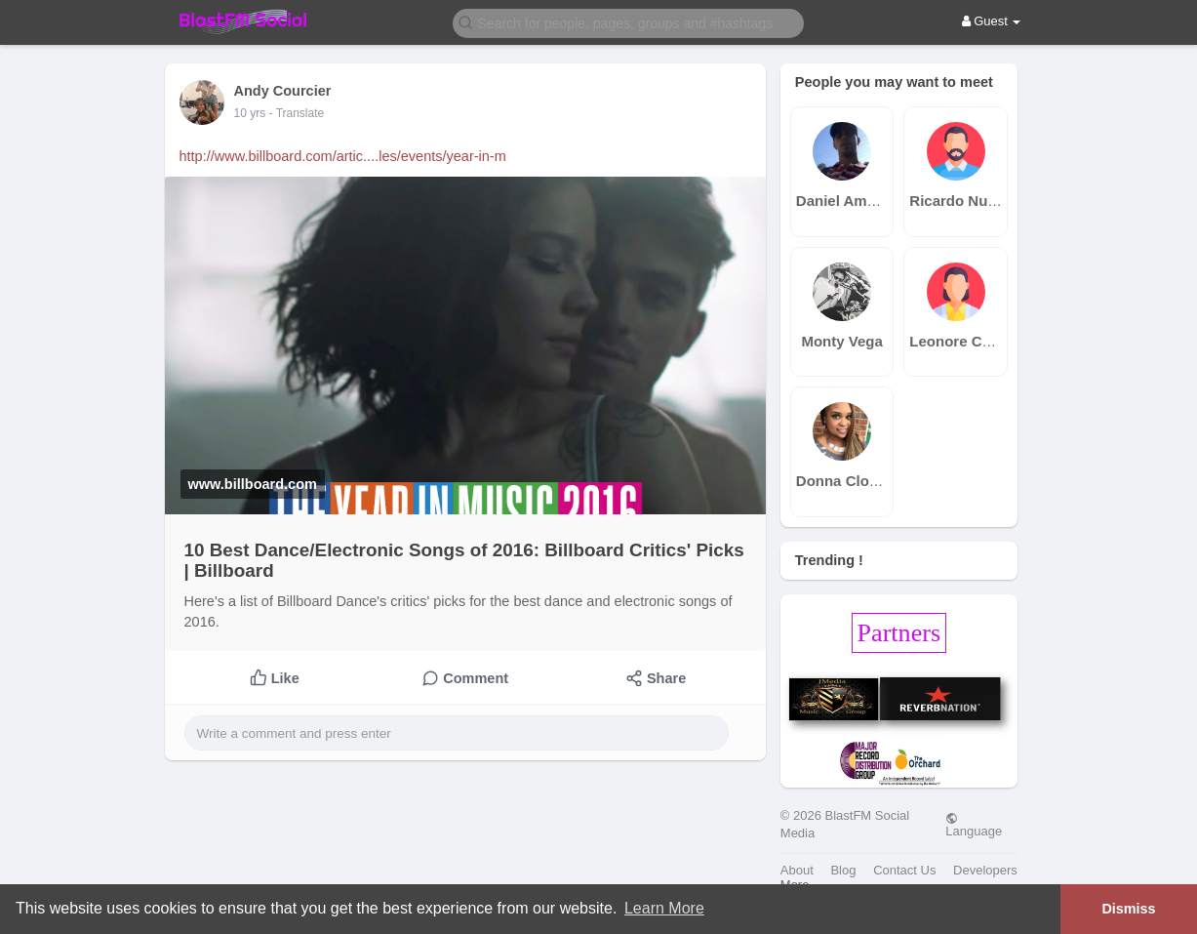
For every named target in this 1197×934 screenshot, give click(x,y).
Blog (843, 870)
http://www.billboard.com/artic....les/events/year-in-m (343, 156)
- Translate (297, 113)
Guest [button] (991, 21)
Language (973, 824)
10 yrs (250, 113)
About (797, 870)
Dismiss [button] (1128, 908)
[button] (628, 22)
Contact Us (904, 870)
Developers (985, 870)
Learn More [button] (664, 908)
